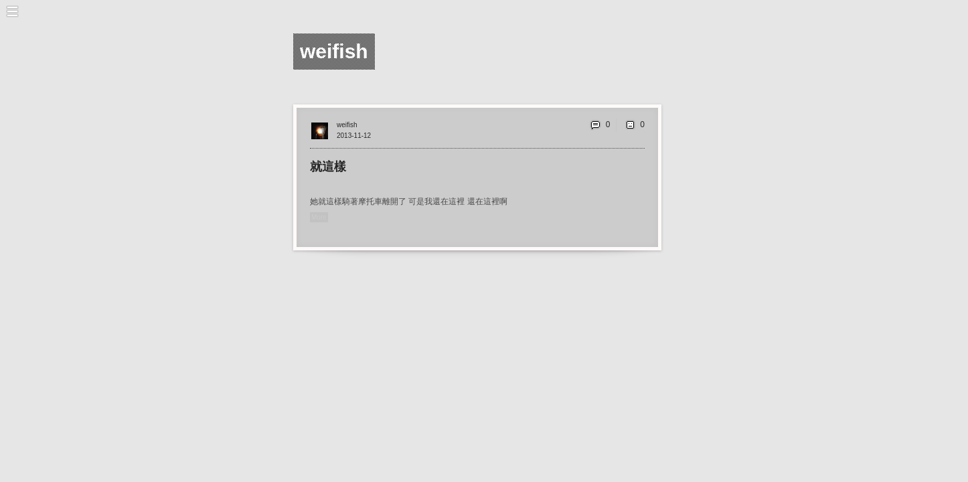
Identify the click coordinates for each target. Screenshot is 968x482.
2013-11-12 (354, 135)
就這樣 (328, 166)
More (319, 217)
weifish (347, 125)
